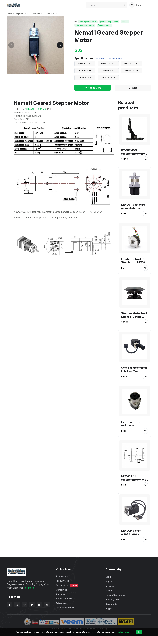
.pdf (36, 109)
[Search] (106, 5)
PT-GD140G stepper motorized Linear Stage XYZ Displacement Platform (134, 157)
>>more (29, 587)
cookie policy (123, 632)
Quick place (67, 585)
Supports (110, 608)
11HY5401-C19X (131, 63)
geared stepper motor (109, 22)
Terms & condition (65, 607)
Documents (111, 604)
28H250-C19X (85, 78)
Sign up (109, 581)
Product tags (62, 580)
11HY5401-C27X (85, 70)
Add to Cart (92, 87)
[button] (132, 5)
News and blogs (64, 598)
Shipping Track (113, 599)
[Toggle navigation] (148, 5)
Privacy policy (63, 603)
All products (21, 13)
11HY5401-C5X (85, 63)
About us (60, 594)
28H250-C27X (108, 78)
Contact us (61, 589)
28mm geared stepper (85, 25)
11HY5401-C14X (108, 63)
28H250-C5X (108, 70)
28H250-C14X (131, 70)
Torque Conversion (115, 595)
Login (139, 5)
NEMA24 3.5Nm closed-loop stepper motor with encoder (134, 535)
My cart (109, 590)
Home (9, 13)
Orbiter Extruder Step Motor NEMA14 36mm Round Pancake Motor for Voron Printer (134, 265)
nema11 (125, 22)
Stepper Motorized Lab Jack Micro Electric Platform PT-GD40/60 (134, 372)
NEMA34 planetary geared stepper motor (133, 208)
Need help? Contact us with (109, 58)
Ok (139, 632)
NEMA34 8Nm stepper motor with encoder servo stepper (134, 481)
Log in (108, 576)
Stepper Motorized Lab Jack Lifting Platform (134, 317)
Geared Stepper (104, 25)
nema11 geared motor (87, 22)
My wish (109, 586)
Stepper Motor (36, 13)
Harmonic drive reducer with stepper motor (131, 425)
